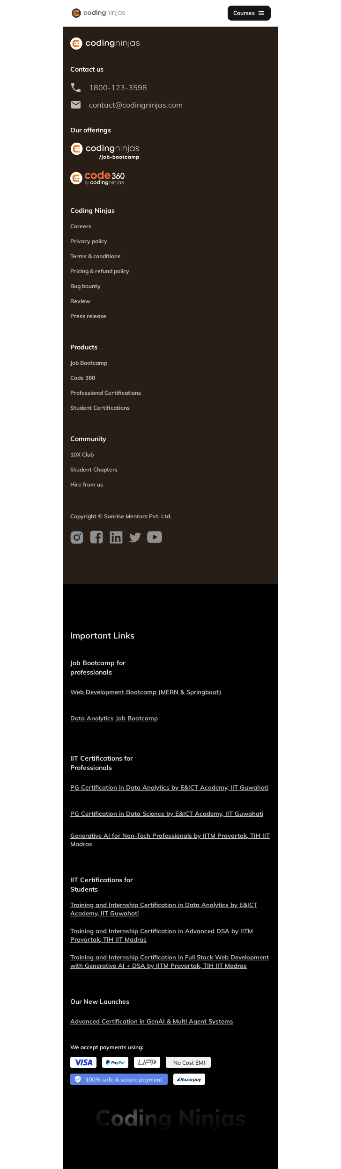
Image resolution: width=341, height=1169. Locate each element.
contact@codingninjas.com (136, 104)
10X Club (82, 454)
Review (80, 301)
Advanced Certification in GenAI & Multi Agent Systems (151, 1021)
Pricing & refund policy (99, 271)
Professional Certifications (105, 392)
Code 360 (82, 377)
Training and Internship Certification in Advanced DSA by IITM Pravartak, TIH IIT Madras (161, 935)
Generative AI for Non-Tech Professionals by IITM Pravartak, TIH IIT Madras (170, 840)
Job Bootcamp (88, 362)
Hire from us (86, 484)
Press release (88, 315)
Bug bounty (85, 286)
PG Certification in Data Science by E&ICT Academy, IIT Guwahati (166, 813)
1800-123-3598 (118, 87)
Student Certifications (100, 407)
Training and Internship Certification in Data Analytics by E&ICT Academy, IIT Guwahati (163, 909)
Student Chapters (94, 469)
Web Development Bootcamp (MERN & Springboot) (146, 692)
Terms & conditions (95, 256)
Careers (80, 226)
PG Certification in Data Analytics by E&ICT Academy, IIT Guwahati (169, 787)
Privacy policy (88, 241)
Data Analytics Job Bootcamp (114, 718)
